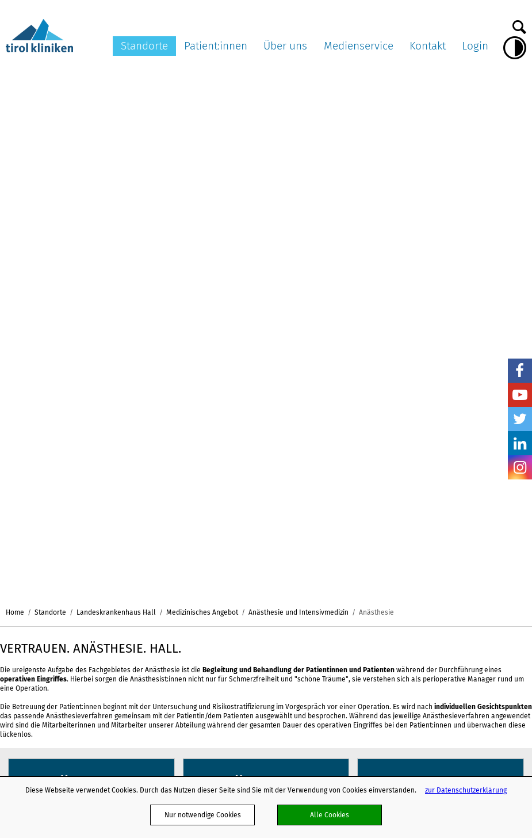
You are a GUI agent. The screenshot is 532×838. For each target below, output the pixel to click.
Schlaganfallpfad (346, 701)
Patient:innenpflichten (209, 530)
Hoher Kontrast (514, 47)
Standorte (144, 46)
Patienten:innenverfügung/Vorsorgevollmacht (246, 551)
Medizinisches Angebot (202, 80)
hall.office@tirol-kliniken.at (50, 563)
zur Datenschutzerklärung (466, 790)
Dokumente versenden (498, 513)
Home (15, 80)
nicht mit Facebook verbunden (12, 585)
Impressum (337, 604)
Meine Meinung (198, 616)
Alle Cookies (329, 815)
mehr (91, 277)
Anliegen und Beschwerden (217, 595)
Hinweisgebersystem (352, 711)
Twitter (520, 419)
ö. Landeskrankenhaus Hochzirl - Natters (141, 579)
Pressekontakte (428, 551)
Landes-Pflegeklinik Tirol (140, 533)
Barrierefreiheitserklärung (361, 626)
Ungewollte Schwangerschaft (220, 627)
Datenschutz (338, 594)
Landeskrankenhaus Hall (116, 80)
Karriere (332, 550)
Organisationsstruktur (353, 519)
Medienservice (358, 46)
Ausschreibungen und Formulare (353, 534)
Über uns (285, 46)
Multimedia (421, 530)
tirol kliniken (39, 493)
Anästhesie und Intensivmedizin (298, 80)
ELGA (181, 573)
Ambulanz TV (423, 541)
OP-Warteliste (196, 605)
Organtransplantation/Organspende (231, 562)
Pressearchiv (424, 519)
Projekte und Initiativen (356, 690)
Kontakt (427, 46)
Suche (519, 24)
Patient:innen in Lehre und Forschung (233, 584)
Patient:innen (215, 46)
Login (475, 46)
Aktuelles (334, 508)
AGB (325, 561)
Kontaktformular (506, 529)
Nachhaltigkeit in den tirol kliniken (360, 663)
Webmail (333, 583)
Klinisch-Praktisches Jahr (359, 615)
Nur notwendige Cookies (202, 815)
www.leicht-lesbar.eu (343, 749)
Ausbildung (336, 722)
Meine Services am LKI (209, 508)
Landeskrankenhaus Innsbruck (141, 513)
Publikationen (341, 637)
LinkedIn (520, 443)
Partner (331, 572)
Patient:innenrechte (205, 519)
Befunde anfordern (496, 544)
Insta (520, 467)
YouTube (520, 395)
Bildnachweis (424, 562)
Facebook (520, 371)
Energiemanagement (351, 679)
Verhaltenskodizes (348, 648)
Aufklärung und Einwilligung (217, 541)
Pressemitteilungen (434, 508)
